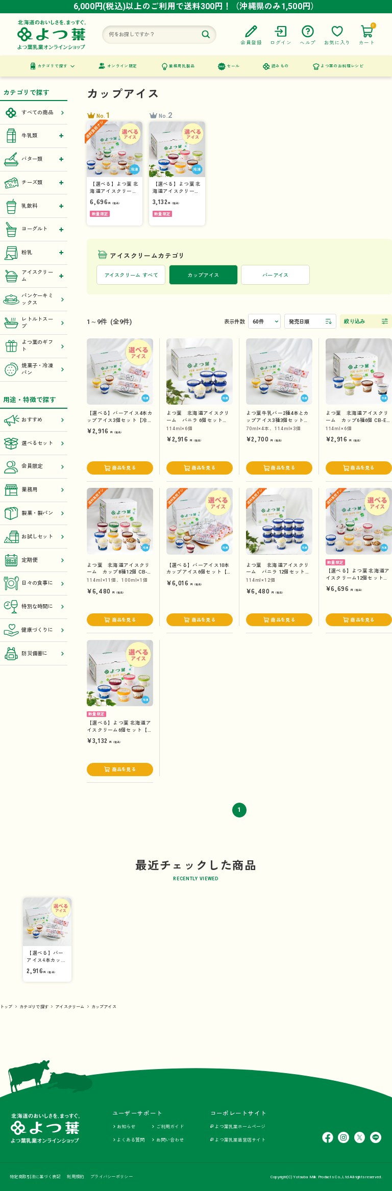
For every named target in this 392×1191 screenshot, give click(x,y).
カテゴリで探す (53, 66)
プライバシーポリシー (111, 1176)
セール (233, 66)
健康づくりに (33, 630)
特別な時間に (33, 607)
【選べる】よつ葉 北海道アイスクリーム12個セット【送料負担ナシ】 (358, 578)
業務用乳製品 (181, 66)
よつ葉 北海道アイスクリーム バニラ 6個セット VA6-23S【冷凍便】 (197, 420)
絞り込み (354, 321)
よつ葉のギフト (33, 346)
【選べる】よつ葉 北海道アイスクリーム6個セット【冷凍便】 (120, 730)
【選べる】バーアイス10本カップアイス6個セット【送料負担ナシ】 (199, 572)
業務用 (33, 490)
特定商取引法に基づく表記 (35, 1176)
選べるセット (33, 443)
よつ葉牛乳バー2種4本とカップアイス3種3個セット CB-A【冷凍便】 (277, 420)
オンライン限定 (122, 66)
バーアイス (275, 275)
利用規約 (75, 1176)
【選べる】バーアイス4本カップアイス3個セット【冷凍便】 (120, 420)
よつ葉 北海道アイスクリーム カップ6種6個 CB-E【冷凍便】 (357, 420)
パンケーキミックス (33, 299)
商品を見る (124, 467)
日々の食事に (33, 583)
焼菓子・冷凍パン (33, 369)
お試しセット (33, 537)
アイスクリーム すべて (131, 275)
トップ (6, 1006)
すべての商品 (33, 113)
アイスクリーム (69, 1006)
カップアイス (103, 1006)
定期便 (33, 560)
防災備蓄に (33, 654)
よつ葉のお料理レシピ (342, 66)
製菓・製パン (33, 513)
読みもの (280, 66)
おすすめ (33, 420)
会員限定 (33, 467)
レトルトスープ (33, 323)
